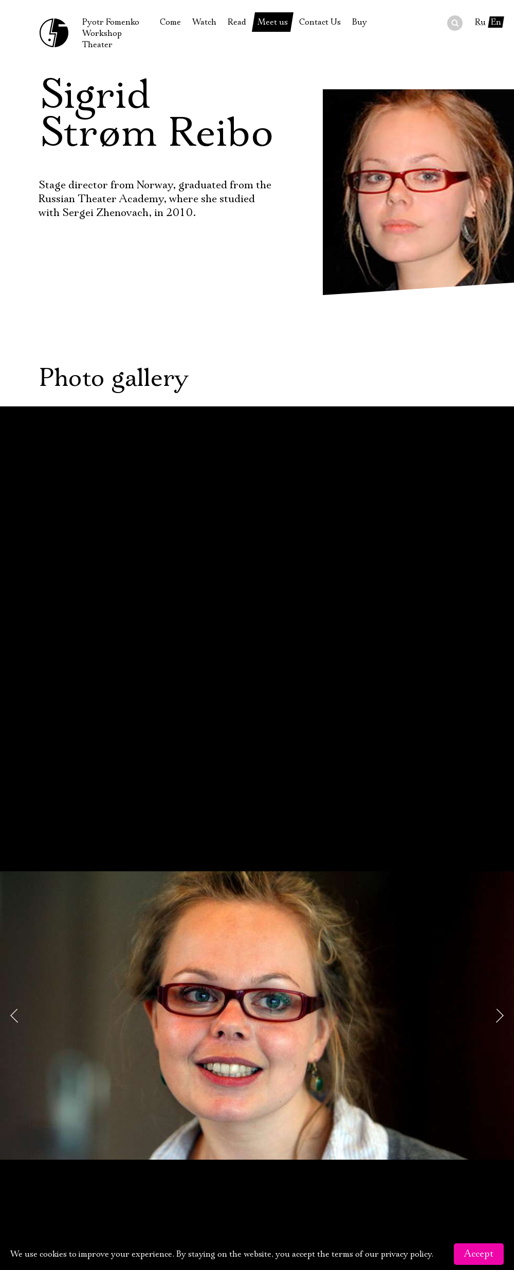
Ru (480, 22)
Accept (478, 1254)
